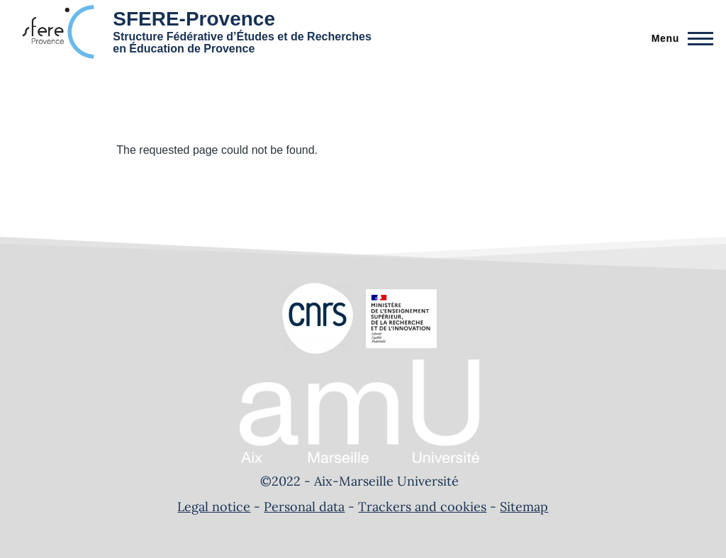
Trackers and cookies (422, 506)
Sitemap (524, 506)
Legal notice (213, 506)
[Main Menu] (678, 38)
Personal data (304, 506)
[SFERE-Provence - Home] (192, 32)
